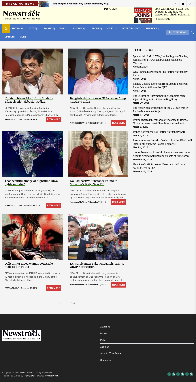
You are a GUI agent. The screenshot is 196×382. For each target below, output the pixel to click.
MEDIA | (111, 28)
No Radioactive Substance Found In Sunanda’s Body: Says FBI (93, 182)
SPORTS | (97, 28)
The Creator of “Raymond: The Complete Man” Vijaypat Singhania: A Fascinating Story (159, 97)
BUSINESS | (80, 28)
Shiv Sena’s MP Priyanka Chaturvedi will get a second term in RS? (159, 166)
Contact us (105, 360)
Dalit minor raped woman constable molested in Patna (29, 265)
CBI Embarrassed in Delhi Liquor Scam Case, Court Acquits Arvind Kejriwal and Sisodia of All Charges (161, 154)
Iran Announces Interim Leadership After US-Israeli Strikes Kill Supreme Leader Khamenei (162, 142)
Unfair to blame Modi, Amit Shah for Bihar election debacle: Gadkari (29, 100)
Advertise (105, 326)
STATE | (34, 28)
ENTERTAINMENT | (131, 28)
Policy (103, 340)
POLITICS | (49, 28)
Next (73, 303)
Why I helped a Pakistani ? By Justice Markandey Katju (160, 73)
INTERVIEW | (152, 28)
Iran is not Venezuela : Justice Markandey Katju (159, 131)
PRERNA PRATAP (12, 288)
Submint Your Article (110, 353)
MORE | (24, 36)
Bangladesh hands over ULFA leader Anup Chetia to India (98, 100)
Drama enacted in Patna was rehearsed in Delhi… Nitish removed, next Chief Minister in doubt (160, 122)
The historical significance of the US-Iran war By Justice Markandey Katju (160, 109)
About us (104, 346)
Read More (53, 119)
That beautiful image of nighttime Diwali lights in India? (32, 182)
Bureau (103, 333)
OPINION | (10, 36)
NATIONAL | (18, 28)
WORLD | (63, 28)
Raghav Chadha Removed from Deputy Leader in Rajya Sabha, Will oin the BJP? (160, 85)
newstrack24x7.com (13, 119)
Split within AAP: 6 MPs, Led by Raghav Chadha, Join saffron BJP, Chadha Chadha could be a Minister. (172, 13)
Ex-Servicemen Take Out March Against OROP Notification (97, 265)
